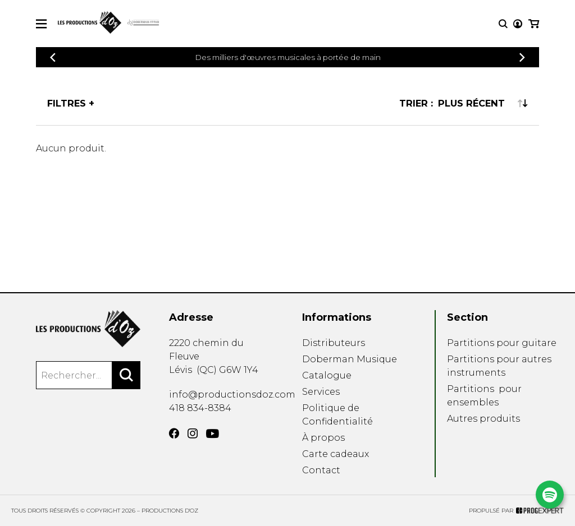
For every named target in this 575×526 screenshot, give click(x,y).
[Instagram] (193, 433)
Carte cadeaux (335, 454)
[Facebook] (174, 433)
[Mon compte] (517, 24)
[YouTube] (212, 433)
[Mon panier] (533, 24)
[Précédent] (53, 57)
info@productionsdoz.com (232, 394)
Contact (321, 470)
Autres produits (483, 418)
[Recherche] (503, 24)
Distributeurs (333, 343)
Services (321, 391)
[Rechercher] (126, 375)
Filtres (66, 103)
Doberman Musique (349, 359)
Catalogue (327, 375)
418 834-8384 (200, 408)
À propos (323, 437)
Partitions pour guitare (501, 343)
